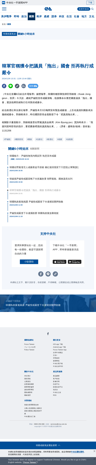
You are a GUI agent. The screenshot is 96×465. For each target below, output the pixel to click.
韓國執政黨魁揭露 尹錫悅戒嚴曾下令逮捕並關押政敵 (36, 201)
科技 (61, 16)
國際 (31, 16)
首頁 (4, 24)
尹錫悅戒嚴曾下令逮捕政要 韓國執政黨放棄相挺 (34, 213)
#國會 (29, 139)
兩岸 (39, 16)
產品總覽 (56, 376)
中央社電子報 (58, 363)
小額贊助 (29, 261)
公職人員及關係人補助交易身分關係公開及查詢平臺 (33, 411)
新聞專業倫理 (29, 387)
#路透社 (50, 139)
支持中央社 (84, 9)
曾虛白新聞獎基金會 (31, 405)
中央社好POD (58, 366)
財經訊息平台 (58, 387)
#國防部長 (19, 139)
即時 (16, 16)
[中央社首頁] (48, 8)
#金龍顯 (69, 139)
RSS (54, 395)
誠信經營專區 (29, 390)
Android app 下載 (59, 347)
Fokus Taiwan (29, 350)
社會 (76, 16)
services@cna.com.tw (59, 424)
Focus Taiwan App (59, 350)
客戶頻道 (56, 379)
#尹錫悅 (7, 139)
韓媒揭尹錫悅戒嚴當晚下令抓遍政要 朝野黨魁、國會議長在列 (41, 178)
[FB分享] (4, 86)
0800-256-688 (39, 424)
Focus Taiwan (29, 344)
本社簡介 (27, 376)
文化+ (55, 355)
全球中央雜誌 (58, 352)
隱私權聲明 (28, 392)
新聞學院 (56, 361)
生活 (69, 16)
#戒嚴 (59, 139)
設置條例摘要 (29, 384)
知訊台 (55, 390)
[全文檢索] (92, 9)
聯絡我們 (27, 395)
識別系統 (27, 379)
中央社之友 (57, 392)
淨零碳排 (56, 358)
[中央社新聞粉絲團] (48, 334)
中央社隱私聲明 (77, 452)
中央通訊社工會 (30, 416)
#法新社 (39, 139)
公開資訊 (27, 381)
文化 (91, 16)
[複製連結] (17, 86)
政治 (24, 16)
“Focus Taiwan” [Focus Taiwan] (30, 462)
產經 (46, 16)
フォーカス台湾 (30, 347)
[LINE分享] (10, 86)
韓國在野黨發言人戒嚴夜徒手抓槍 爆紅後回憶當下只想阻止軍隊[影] (44, 167)
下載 (90, 3)
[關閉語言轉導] (94, 459)
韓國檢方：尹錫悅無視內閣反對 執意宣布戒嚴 (33, 156)
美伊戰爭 (6, 16)
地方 (84, 16)
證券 (54, 16)
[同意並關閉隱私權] (94, 451)
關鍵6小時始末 (18, 148)
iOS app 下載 (58, 344)
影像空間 (56, 381)
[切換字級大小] (23, 86)
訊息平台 (56, 384)
